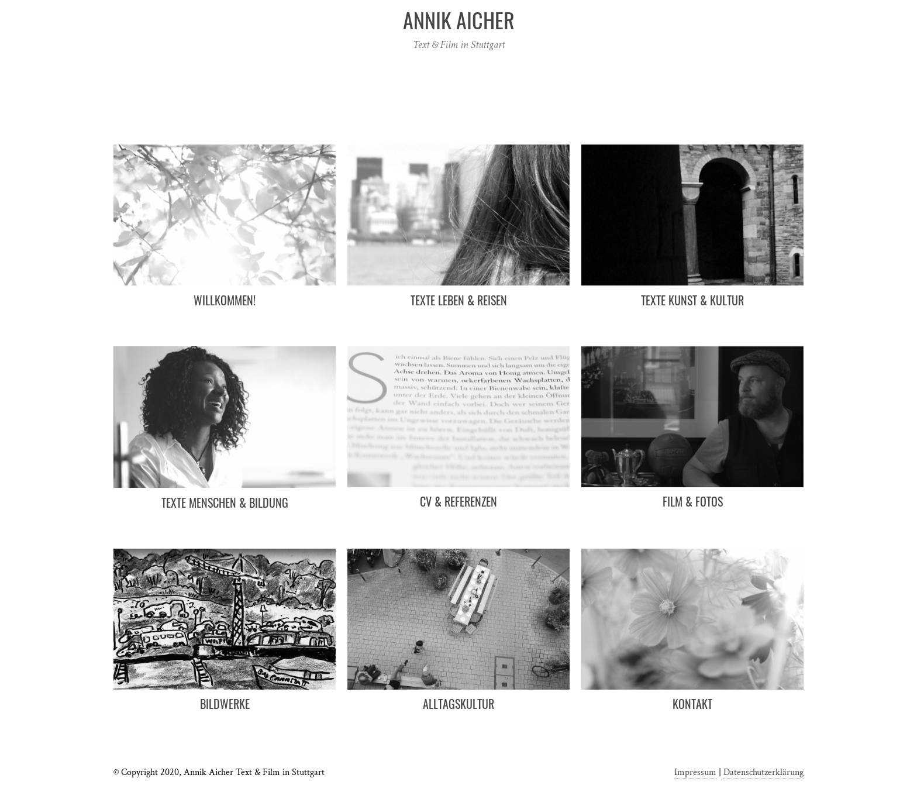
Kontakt (692, 703)
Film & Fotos (693, 501)
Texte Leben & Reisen (459, 300)
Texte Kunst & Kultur (692, 300)
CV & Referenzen (458, 501)
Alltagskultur (458, 703)
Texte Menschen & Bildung (224, 502)
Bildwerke (225, 703)
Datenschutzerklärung (763, 772)
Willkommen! (225, 300)
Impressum (695, 772)
